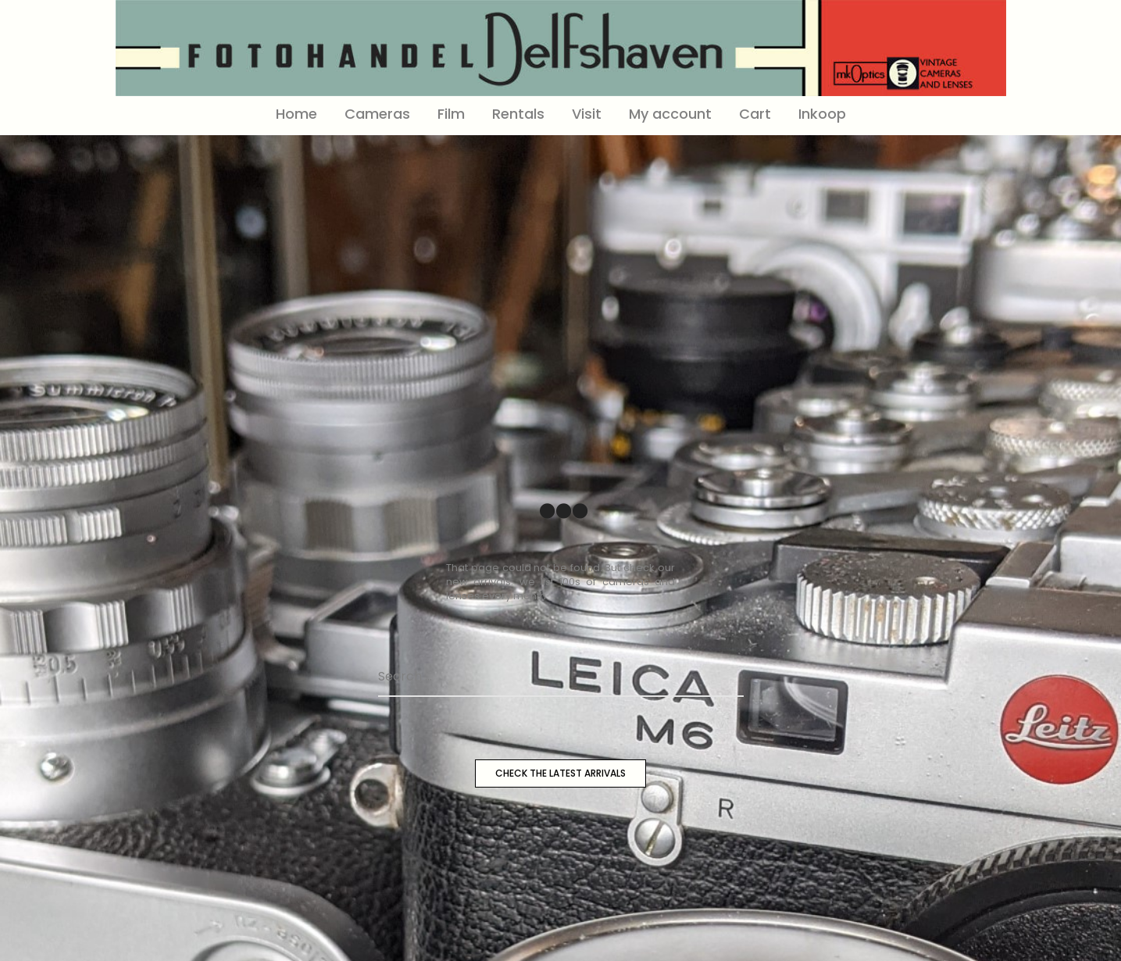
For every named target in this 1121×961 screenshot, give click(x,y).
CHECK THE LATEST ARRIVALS (560, 773)
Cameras (377, 113)
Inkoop (822, 113)
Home (296, 113)
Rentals (518, 113)
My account (670, 113)
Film (451, 113)
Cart (755, 113)
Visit (587, 113)
